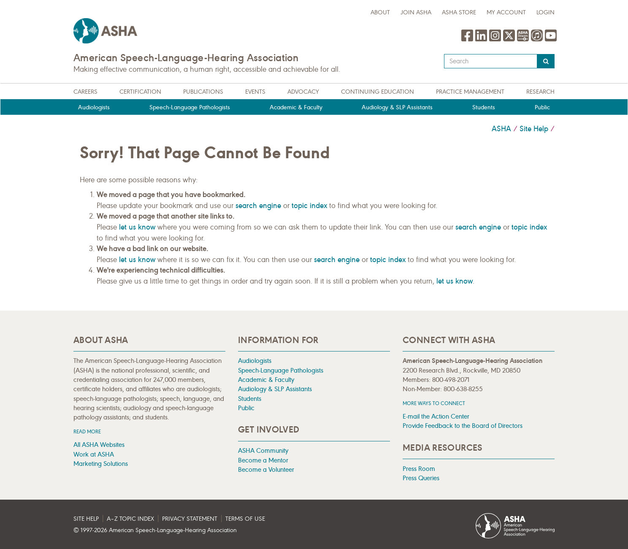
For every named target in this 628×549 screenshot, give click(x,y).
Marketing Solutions (100, 464)
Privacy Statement (189, 518)
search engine (258, 205)
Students (483, 107)
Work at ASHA (93, 454)
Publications (203, 92)
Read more (87, 431)
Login (545, 12)
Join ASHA (416, 12)
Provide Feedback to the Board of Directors (462, 426)
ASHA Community (263, 450)
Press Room (419, 469)
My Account (506, 12)
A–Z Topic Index (130, 518)
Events (255, 92)
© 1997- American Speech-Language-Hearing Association (155, 530)
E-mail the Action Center (436, 416)
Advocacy (303, 92)
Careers (85, 92)
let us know (137, 227)
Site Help (534, 128)
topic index (309, 205)
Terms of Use (245, 518)
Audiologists (94, 107)
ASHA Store (459, 12)
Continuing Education (377, 92)
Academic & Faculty (296, 107)
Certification (140, 92)
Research (540, 92)
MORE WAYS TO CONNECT (434, 403)
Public (542, 107)
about (380, 12)
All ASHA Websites (99, 445)
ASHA (501, 128)
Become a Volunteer (266, 469)
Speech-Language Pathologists (189, 107)
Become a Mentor (263, 460)
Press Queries (421, 478)
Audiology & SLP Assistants (397, 107)
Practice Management (470, 92)
